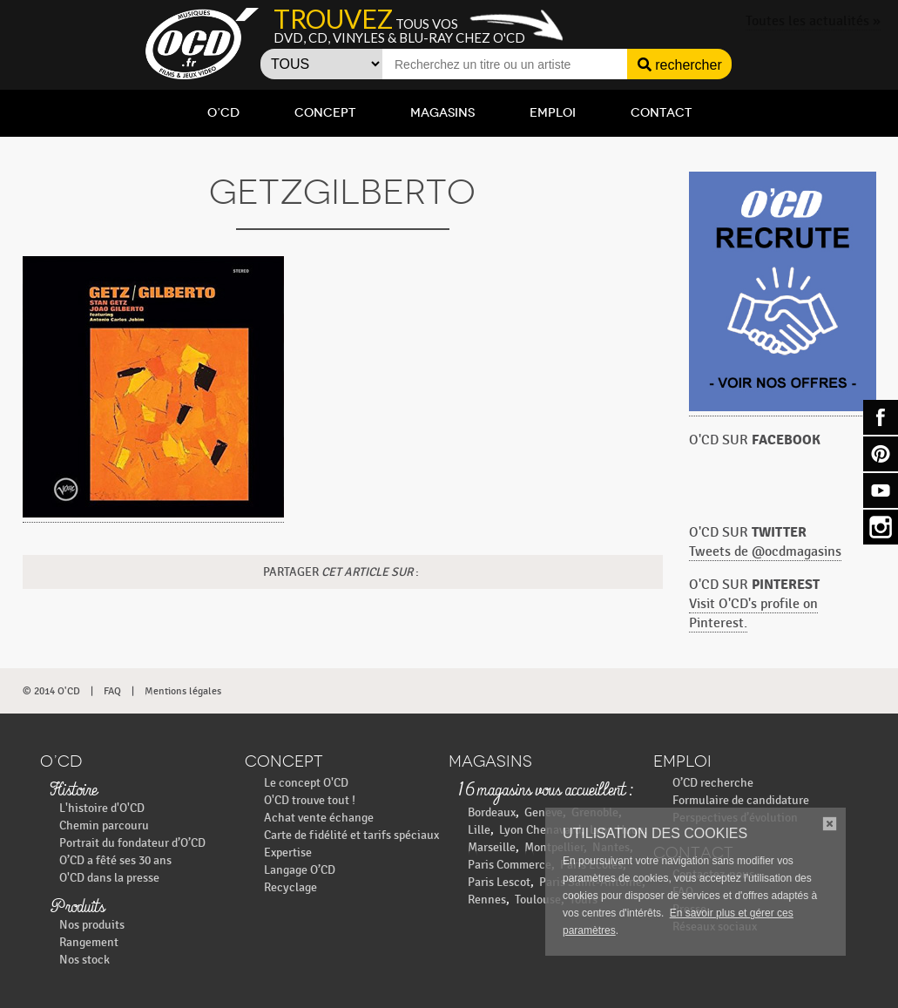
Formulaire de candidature (740, 800)
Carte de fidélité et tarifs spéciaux (351, 835)
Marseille (492, 847)
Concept (324, 112)
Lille (479, 829)
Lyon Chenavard (540, 829)
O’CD (223, 112)
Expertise (288, 852)
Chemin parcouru (104, 825)
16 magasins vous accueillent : (544, 791)
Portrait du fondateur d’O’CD (132, 842)
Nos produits (92, 924)
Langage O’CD (299, 870)
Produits (77, 908)
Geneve (543, 812)
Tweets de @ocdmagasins (765, 552)
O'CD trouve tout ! (309, 800)
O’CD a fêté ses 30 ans (115, 860)
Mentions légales (183, 691)
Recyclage (290, 887)
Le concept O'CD (306, 782)
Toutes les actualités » (813, 21)
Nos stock (84, 959)
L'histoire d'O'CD (102, 808)
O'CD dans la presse (109, 877)
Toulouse (538, 899)
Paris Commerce (509, 864)
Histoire (73, 791)
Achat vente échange (319, 817)
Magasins (442, 112)
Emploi (553, 112)
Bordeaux (492, 812)
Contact (661, 112)
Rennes (487, 899)
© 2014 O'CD (51, 691)
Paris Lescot (499, 882)
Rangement (88, 942)
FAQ (112, 691)
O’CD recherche (712, 782)
